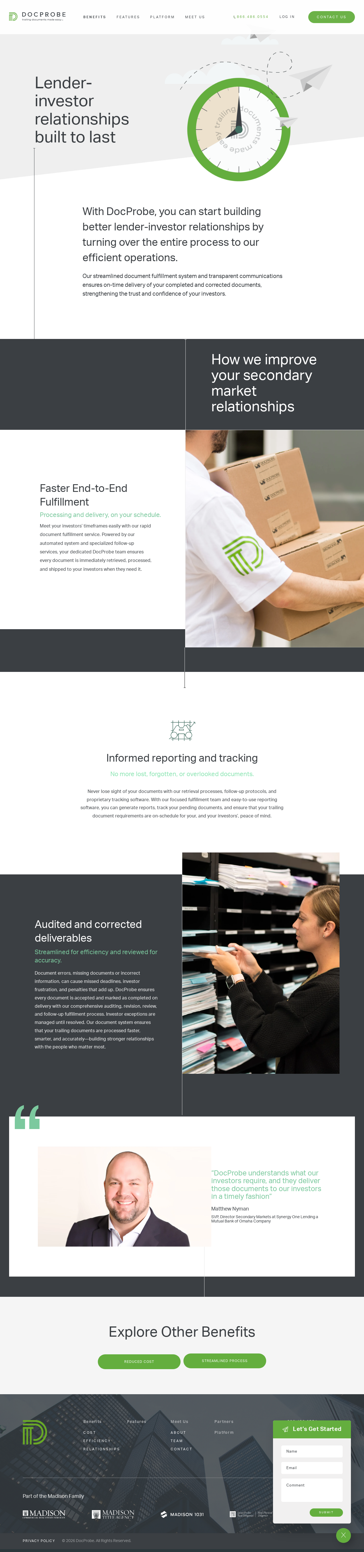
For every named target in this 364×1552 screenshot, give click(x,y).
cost (89, 1436)
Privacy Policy (39, 1544)
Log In (287, 17)
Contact (182, 1452)
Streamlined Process (226, 1364)
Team (177, 1444)
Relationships (101, 1452)
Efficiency (97, 1444)
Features (128, 17)
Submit (326, 1512)
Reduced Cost (138, 1364)
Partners (224, 1425)
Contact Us (332, 17)
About (178, 1436)
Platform (162, 17)
